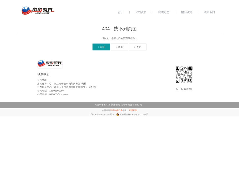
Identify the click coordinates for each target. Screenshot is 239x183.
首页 (120, 12)
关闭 (137, 47)
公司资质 (140, 12)
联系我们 (209, 12)
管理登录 (133, 110)
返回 (101, 47)
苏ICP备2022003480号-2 (102, 114)
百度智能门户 (116, 110)
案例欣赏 (186, 12)
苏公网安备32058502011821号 (134, 114)
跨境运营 (163, 12)
